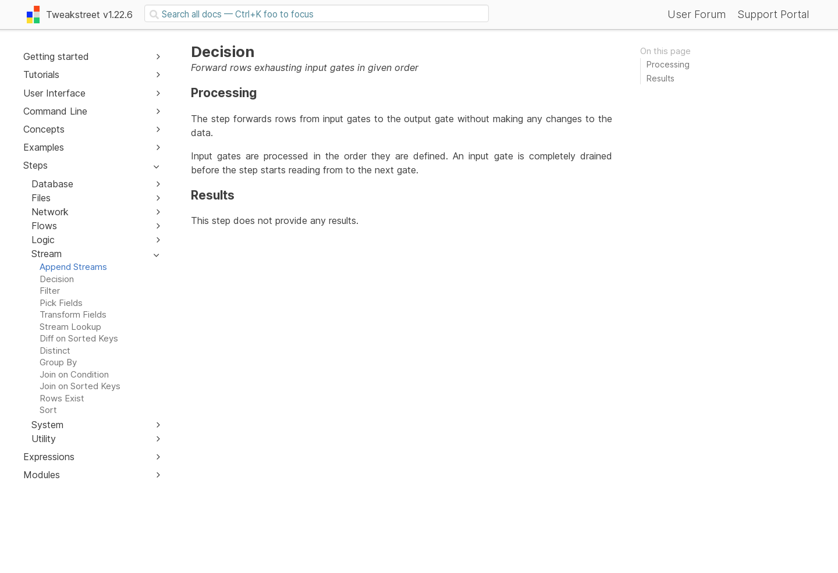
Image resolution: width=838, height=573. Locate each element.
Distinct (55, 350)
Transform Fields (73, 314)
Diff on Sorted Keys (79, 338)
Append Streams (73, 266)
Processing (668, 64)
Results (660, 78)
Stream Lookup (70, 326)
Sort (48, 409)
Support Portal (773, 14)
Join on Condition (74, 374)
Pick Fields (61, 302)
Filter (50, 290)
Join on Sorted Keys (80, 386)
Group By (58, 362)
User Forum (696, 14)
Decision (57, 278)
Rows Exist (62, 398)
